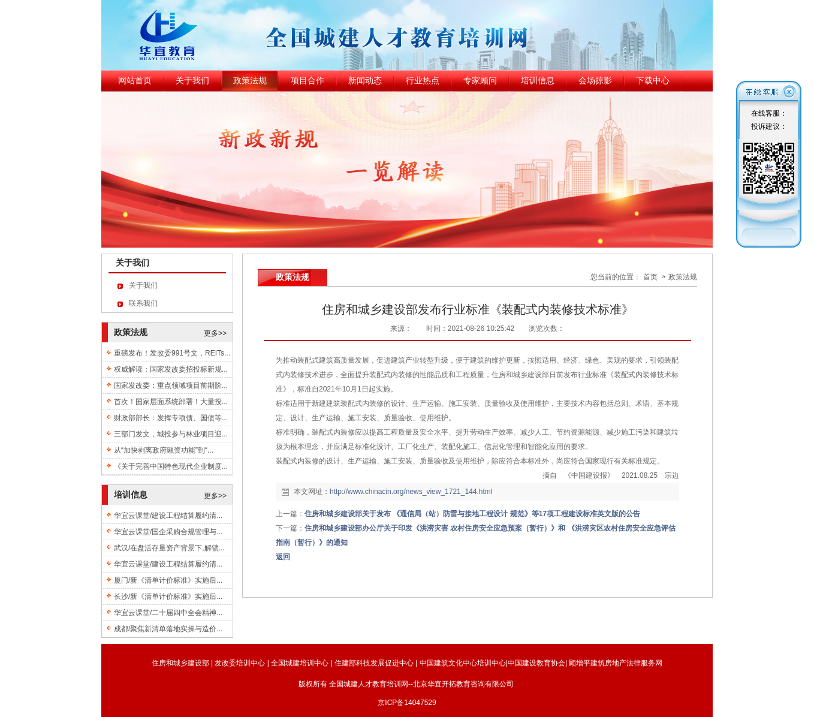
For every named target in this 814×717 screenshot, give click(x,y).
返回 (283, 557)
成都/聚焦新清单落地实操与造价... (168, 629)
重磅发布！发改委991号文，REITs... (172, 353)
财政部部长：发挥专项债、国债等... (171, 418)
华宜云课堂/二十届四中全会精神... (168, 612)
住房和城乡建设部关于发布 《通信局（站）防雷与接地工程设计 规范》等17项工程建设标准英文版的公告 (472, 514)
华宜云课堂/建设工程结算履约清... (168, 515)
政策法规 (682, 277)
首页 (650, 277)
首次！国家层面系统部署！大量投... (171, 401)
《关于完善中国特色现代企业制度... (171, 466)
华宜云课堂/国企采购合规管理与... (168, 532)
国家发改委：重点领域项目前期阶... (171, 385)
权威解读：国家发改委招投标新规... (171, 369)
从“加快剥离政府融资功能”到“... (163, 450)
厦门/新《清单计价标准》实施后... (168, 580)
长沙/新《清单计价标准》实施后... (168, 596)
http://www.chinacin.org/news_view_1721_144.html (411, 491)
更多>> (215, 333)
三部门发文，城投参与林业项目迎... (171, 434)
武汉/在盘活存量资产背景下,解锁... (169, 548)
